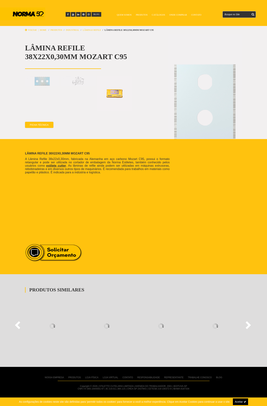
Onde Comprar (178, 15)
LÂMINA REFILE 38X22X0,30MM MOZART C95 (129, 30)
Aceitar (240, 401)
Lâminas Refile (92, 30)
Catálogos (158, 15)
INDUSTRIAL (72, 30)
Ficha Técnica (39, 124)
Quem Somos (124, 15)
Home (43, 30)
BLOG (96, 14)
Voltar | (32, 30)
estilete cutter (56, 165)
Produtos (142, 15)
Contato (196, 15)
